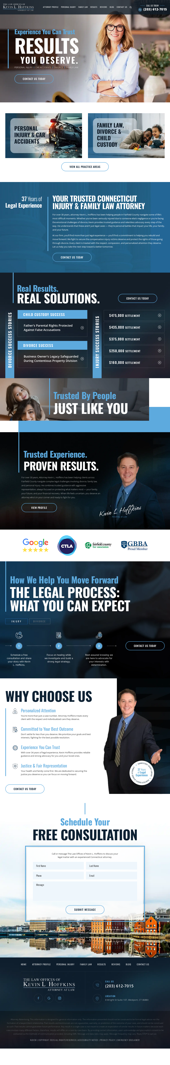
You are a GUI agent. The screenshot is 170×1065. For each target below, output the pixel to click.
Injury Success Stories (97, 342)
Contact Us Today (34, 79)
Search (131, 7)
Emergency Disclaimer (128, 1040)
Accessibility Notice (88, 1040)
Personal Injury (68, 7)
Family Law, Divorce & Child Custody (126, 135)
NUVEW (33, 1040)
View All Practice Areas (85, 167)
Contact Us (122, 7)
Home (24, 964)
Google (48, 998)
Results (93, 7)
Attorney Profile (50, 7)
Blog (112, 7)
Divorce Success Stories (10, 340)
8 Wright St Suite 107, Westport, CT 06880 (126, 1000)
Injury (16, 621)
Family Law (83, 7)
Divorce (58, 67)
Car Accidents (43, 67)
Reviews (103, 7)
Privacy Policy (108, 1040)
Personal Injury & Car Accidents (43, 135)
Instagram (59, 998)
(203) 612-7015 (155, 9)
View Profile (39, 508)
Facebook (38, 998)
